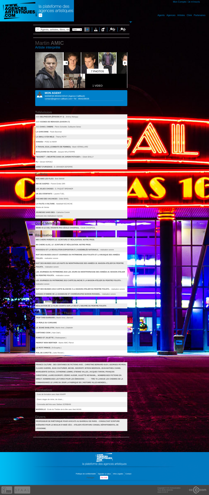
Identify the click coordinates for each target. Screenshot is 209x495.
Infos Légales (118, 474)
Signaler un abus (104, 474)
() (76, 96)
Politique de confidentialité (86, 474)
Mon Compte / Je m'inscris (186, 2)
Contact (128, 474)
